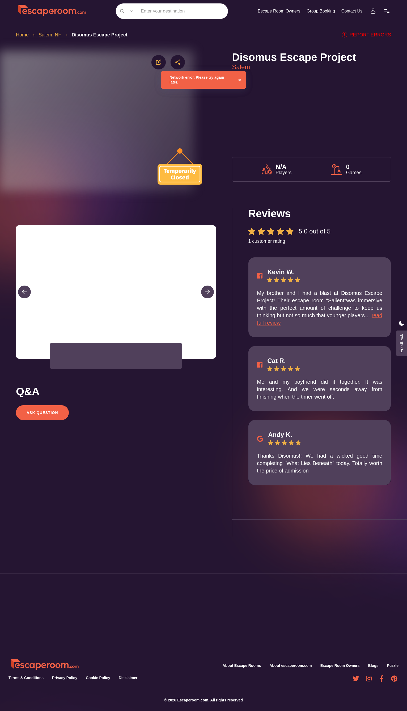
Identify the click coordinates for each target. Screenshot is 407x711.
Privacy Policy (63, 678)
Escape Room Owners (275, 11)
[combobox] (170, 11)
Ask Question (42, 413)
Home (22, 34)
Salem (241, 67)
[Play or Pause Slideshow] (17, 358)
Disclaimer (125, 678)
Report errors (368, 35)
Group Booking (319, 11)
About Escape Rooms (242, 665)
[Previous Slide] (24, 292)
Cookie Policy (96, 678)
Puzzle (392, 665)
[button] (67, 356)
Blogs (374, 665)
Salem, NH (50, 34)
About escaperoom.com (291, 665)
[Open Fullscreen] (214, 358)
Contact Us (351, 11)
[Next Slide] (207, 292)
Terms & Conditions (26, 678)
